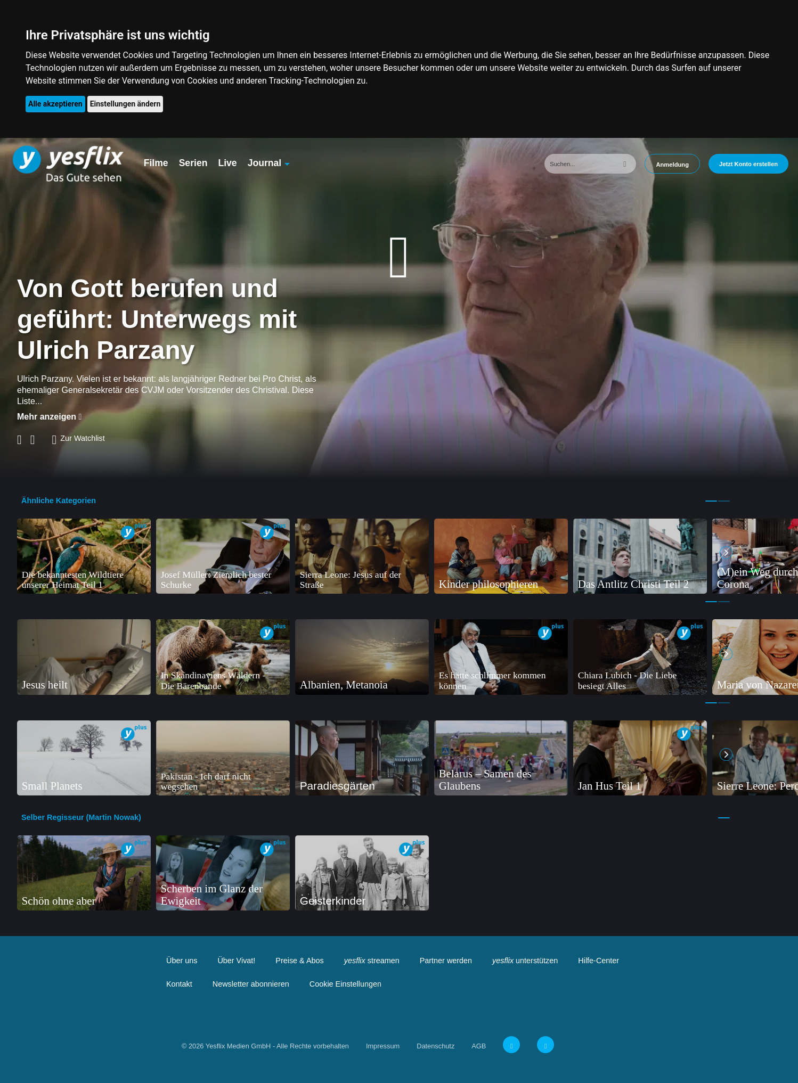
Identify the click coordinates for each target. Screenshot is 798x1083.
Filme (156, 163)
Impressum (383, 1046)
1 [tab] (711, 501)
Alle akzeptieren (55, 104)
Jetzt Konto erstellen (748, 164)
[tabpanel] (84, 556)
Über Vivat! (236, 960)
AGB (478, 1046)
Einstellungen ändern (125, 104)
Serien (193, 163)
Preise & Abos (299, 960)
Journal (265, 163)
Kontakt (179, 984)
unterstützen (525, 960)
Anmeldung (672, 164)
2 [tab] (724, 501)
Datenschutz (435, 1046)
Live (227, 163)
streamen (372, 960)
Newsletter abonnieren (251, 984)
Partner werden (446, 960)
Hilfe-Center (598, 960)
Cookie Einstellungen (345, 984)
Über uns (181, 960)
